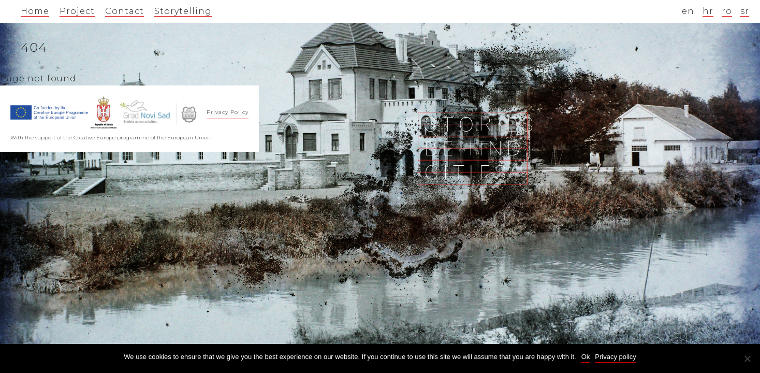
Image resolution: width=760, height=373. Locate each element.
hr (708, 11)
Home (35, 11)
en (688, 11)
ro (727, 11)
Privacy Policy (228, 112)
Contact (124, 11)
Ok (585, 357)
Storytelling (183, 11)
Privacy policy (615, 357)
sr (744, 11)
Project (77, 11)
